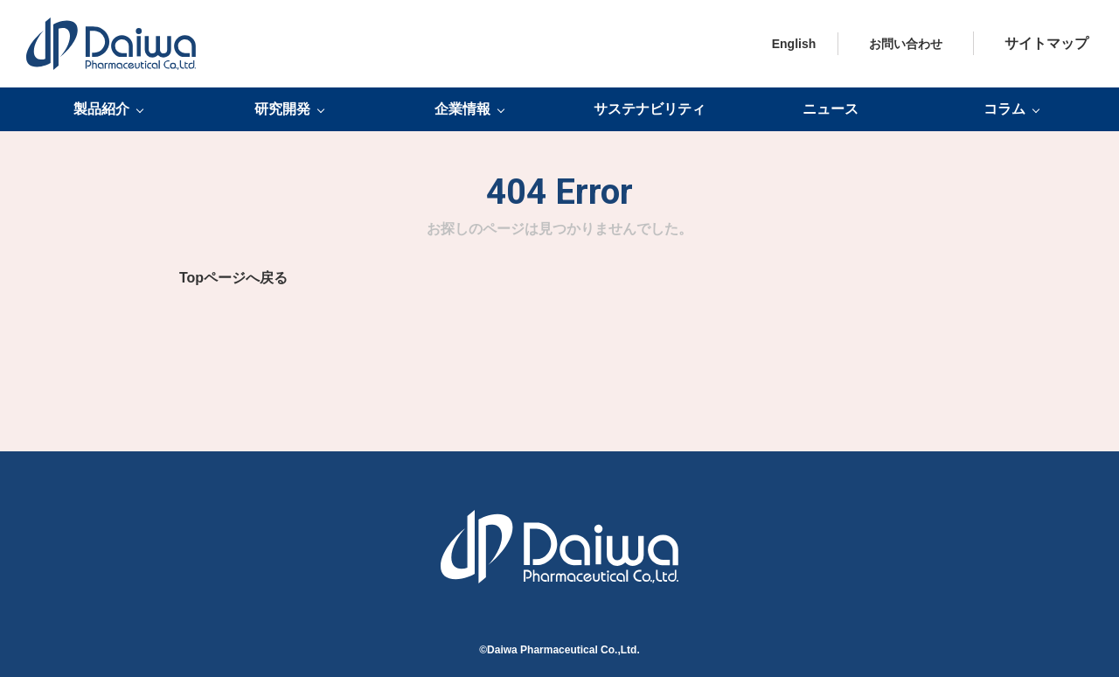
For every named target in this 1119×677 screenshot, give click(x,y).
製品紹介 (101, 109)
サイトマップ (1046, 43)
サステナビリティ (649, 108)
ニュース (830, 108)
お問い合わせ (905, 44)
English (794, 44)
